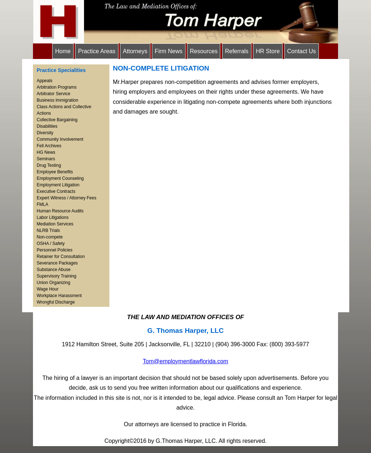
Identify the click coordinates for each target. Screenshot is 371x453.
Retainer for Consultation (61, 256)
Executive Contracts (56, 191)
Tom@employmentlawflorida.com (185, 361)
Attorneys (135, 51)
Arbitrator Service (53, 93)
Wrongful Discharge (56, 302)
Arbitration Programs (56, 87)
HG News (46, 152)
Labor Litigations (52, 217)
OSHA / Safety (50, 243)
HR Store (268, 51)
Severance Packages (57, 263)
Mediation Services (55, 223)
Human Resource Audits (60, 210)
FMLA (42, 204)
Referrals (237, 51)
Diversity (45, 132)
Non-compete (50, 237)
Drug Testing (49, 165)
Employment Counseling (60, 178)
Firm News (168, 51)
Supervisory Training (56, 276)
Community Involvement (60, 139)
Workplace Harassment (59, 295)
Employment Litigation (58, 184)
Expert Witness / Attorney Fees (66, 197)
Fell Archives (49, 145)
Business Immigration (57, 100)
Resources (203, 51)
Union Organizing (53, 282)
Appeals (44, 80)
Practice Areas (96, 51)
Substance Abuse (53, 269)
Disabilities (47, 126)
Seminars (46, 158)
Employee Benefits (55, 171)
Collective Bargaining (57, 119)
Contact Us (301, 51)
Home (63, 51)
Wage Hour (47, 289)
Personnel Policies (54, 250)
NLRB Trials (48, 230)
